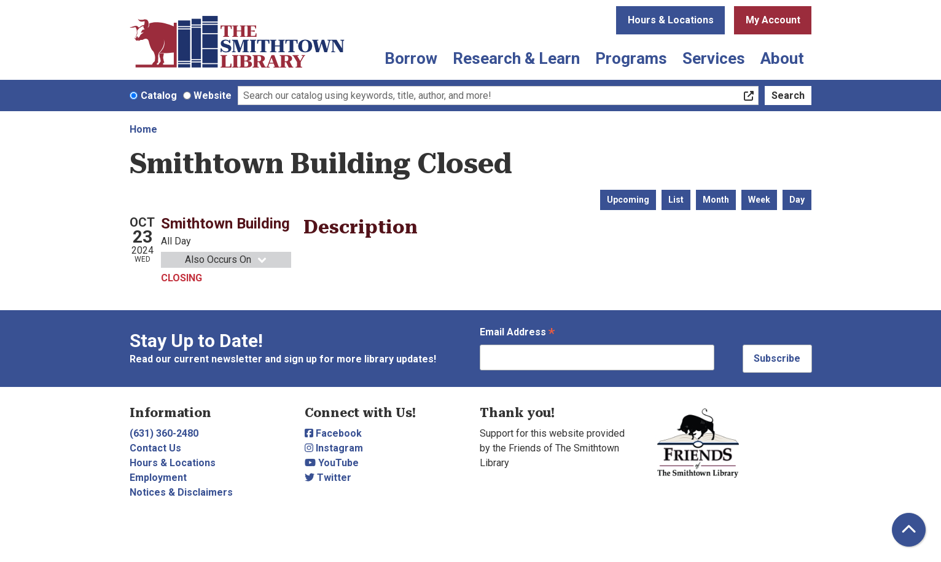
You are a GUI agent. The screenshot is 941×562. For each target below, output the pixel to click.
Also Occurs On (226, 259)
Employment (158, 477)
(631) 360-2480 (164, 433)
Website (212, 95)
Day (797, 200)
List (676, 200)
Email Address (517, 333)
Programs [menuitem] (631, 58)
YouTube (332, 463)
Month (716, 200)
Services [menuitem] (713, 58)
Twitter (328, 477)
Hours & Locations (671, 20)
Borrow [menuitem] (411, 58)
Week (759, 200)
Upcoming (628, 200)
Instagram (334, 448)
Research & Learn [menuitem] (516, 58)
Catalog (159, 95)
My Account (773, 20)
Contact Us (155, 448)
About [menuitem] (782, 58)
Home (143, 129)
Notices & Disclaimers (181, 492)
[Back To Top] (909, 530)
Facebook (333, 433)
